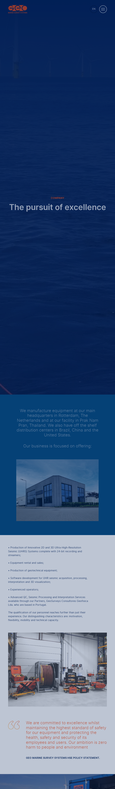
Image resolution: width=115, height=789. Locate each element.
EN (93, 9)
